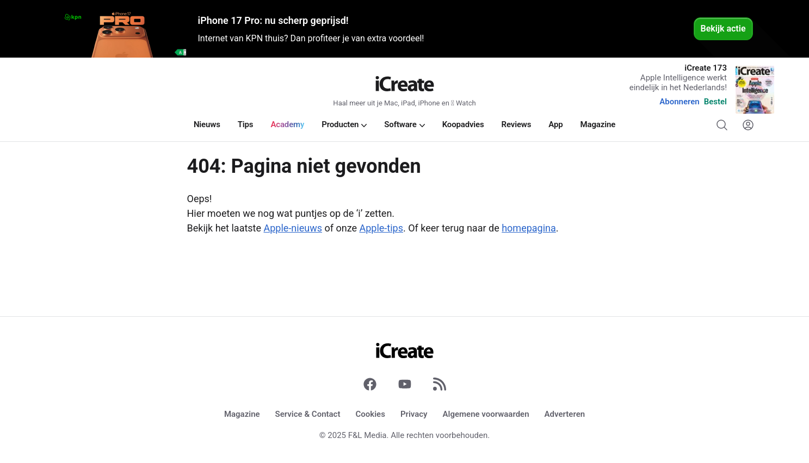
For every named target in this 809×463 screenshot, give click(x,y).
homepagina (529, 228)
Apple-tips (381, 228)
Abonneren (679, 102)
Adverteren (565, 414)
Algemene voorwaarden (486, 414)
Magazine (242, 414)
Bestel (715, 102)
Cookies (370, 414)
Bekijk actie (723, 28)
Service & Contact (308, 414)
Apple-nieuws (293, 228)
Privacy (414, 414)
